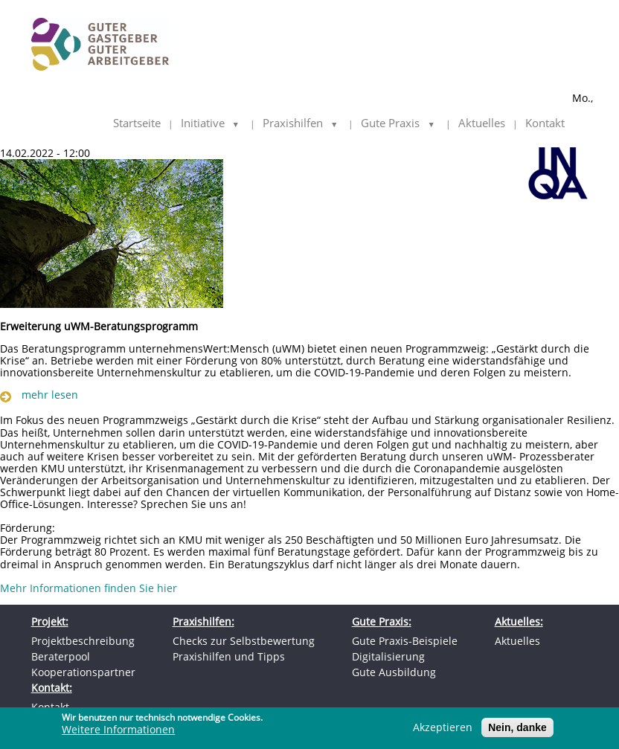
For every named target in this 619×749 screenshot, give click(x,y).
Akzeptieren (442, 730)
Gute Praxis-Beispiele (405, 641)
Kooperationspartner (83, 672)
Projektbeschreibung (83, 641)
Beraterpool (60, 656)
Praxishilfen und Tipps (229, 656)
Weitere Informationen (118, 732)
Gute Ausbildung (394, 672)
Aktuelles (481, 123)
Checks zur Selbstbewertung (244, 641)
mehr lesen (50, 395)
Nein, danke (517, 730)
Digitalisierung (388, 656)
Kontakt (545, 123)
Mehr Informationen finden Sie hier (88, 588)
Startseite (137, 123)
